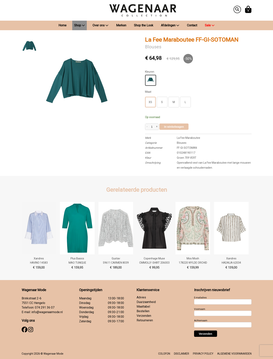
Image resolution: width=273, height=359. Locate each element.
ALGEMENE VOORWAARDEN (234, 353)
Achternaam (200, 320)
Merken (121, 25)
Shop (79, 25)
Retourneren (145, 320)
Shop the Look (143, 25)
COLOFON (164, 353)
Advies (141, 297)
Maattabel (143, 306)
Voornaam (199, 309)
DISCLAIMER (181, 353)
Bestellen (143, 311)
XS (150, 102)
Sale (210, 25)
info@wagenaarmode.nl (47, 312)
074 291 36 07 (44, 307)
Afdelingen (170, 25)
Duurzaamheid (146, 302)
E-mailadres (200, 297)
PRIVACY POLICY (203, 353)
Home (62, 25)
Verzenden (144, 316)
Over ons (100, 25)
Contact (192, 25)
